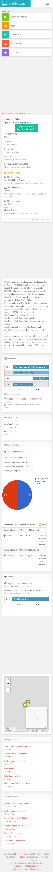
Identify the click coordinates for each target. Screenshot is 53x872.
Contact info (16, 34)
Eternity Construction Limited (16, 818)
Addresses (15, 26)
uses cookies (21, 857)
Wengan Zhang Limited (13, 833)
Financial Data (16, 43)
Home (4, 113)
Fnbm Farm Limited (12, 776)
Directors (14, 52)
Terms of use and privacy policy (26, 866)
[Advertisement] (26, 85)
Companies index (16, 113)
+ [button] (8, 680)
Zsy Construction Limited (14, 840)
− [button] (8, 684)
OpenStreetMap (33, 731)
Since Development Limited (15, 826)
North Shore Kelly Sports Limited (17, 783)
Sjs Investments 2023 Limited (16, 753)
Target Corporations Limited (15, 746)
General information (19, 17)
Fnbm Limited (9, 768)
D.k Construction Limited (14, 761)
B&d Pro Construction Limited (16, 803)
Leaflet (16, 731)
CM (29, 113)
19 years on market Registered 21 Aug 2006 (26, 128)
